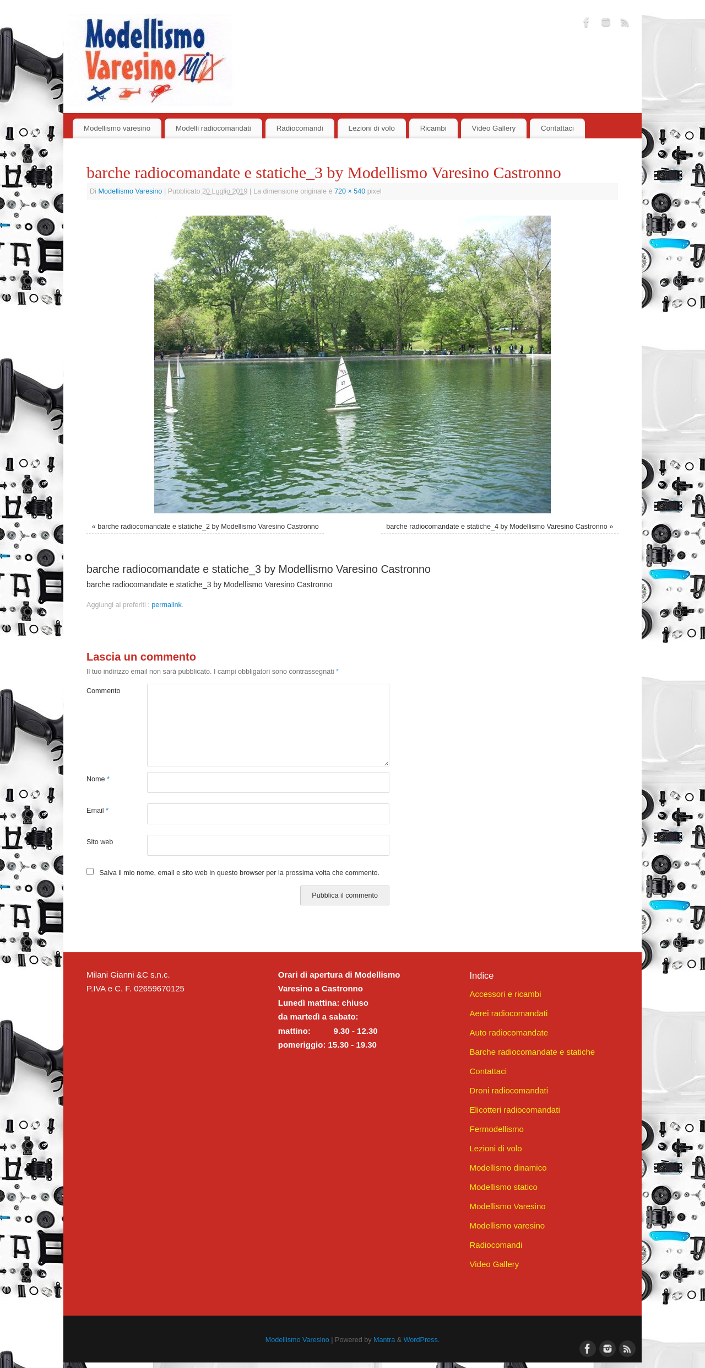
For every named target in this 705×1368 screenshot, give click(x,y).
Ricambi (433, 128)
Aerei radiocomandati (508, 1013)
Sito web (99, 842)
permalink (166, 605)
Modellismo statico (503, 1187)
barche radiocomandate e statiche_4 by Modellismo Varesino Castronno (497, 526)
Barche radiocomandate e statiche (532, 1051)
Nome (98, 779)
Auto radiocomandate (508, 1032)
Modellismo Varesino (130, 191)
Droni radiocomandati (508, 1090)
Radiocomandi (299, 128)
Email (97, 810)
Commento (101, 691)
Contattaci (557, 128)
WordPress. (422, 1340)
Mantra (384, 1340)
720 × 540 (349, 191)
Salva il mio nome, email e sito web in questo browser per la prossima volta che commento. (239, 873)
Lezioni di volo (372, 128)
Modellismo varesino (117, 128)
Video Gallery (494, 128)
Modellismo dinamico (507, 1167)
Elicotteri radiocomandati (514, 1109)
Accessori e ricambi (505, 994)
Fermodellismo (496, 1129)
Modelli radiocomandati (213, 128)
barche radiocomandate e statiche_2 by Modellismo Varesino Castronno (208, 526)
